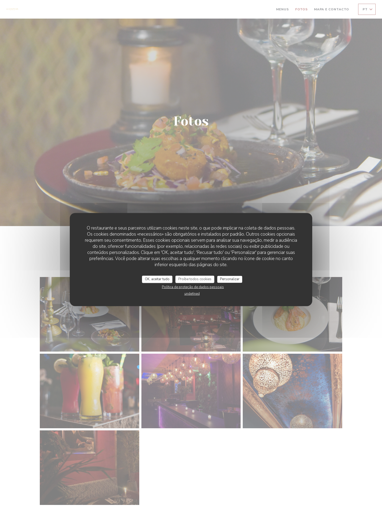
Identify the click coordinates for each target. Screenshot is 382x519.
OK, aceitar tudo (157, 279)
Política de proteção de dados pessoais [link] (193, 286)
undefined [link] (192, 293)
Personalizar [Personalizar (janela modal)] (230, 279)
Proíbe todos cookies (194, 279)
